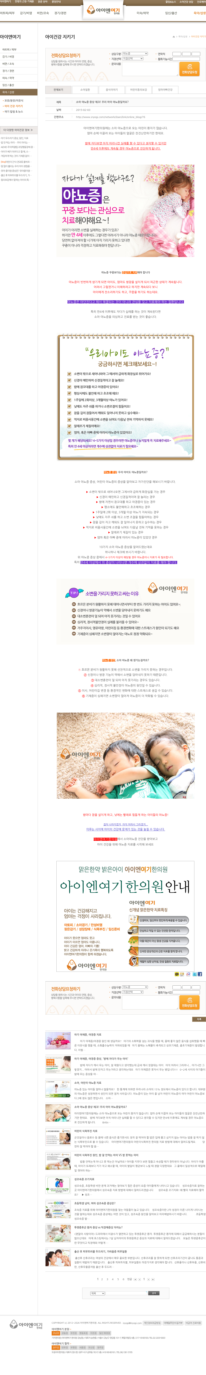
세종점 (82, 1348)
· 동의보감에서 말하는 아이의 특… (15, 180)
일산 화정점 (104, 1333)
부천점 (74, 1333)
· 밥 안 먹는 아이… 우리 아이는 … (15, 142)
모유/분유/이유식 (14, 100)
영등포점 (83, 1333)
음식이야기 (112, 90)
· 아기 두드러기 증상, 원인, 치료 (14, 138)
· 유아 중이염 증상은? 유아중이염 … (16, 171)
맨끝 (129, 1279)
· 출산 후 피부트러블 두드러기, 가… (16, 175)
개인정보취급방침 (152, 1323)
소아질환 (85, 90)
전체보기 (58, 90)
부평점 (74, 1348)
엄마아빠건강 (165, 90)
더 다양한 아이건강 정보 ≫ (18, 130)
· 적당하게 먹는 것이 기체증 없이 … (16, 156)
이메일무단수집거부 (173, 1323)
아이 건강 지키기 (14, 106)
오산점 (91, 1348)
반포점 (65, 1348)
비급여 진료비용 (193, 1323)
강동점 (65, 1333)
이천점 (93, 1333)
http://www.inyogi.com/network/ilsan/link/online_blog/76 (110, 117)
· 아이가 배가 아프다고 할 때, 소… (15, 152)
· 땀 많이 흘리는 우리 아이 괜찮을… (16, 166)
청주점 (100, 1348)
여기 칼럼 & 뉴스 (14, 111)
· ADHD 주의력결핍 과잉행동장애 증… (17, 147)
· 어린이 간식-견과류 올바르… (16, 162)
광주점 (56, 1348)
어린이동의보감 (138, 90)
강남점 (56, 1333)
